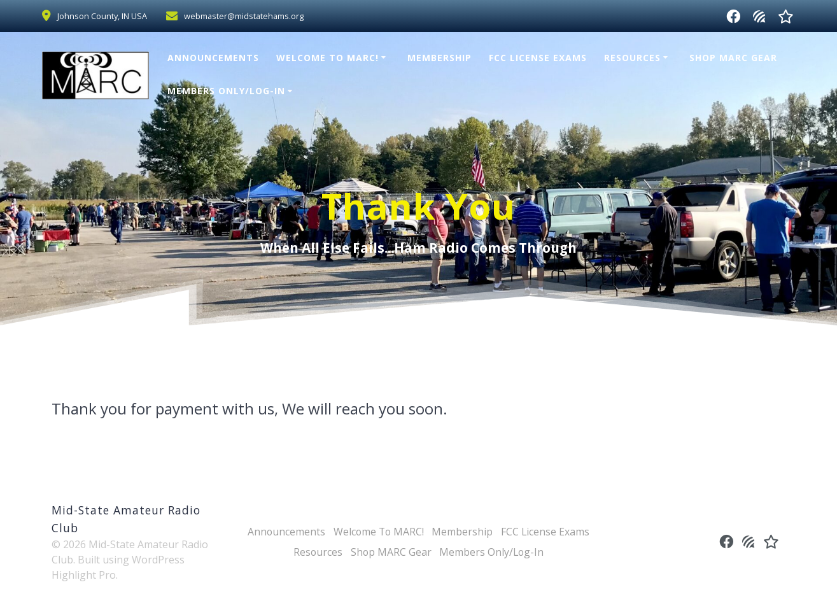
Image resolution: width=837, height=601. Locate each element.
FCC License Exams (538, 58)
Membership (439, 58)
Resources (632, 58)
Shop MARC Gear (733, 58)
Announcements (213, 58)
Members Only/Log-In (226, 91)
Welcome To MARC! (327, 58)
